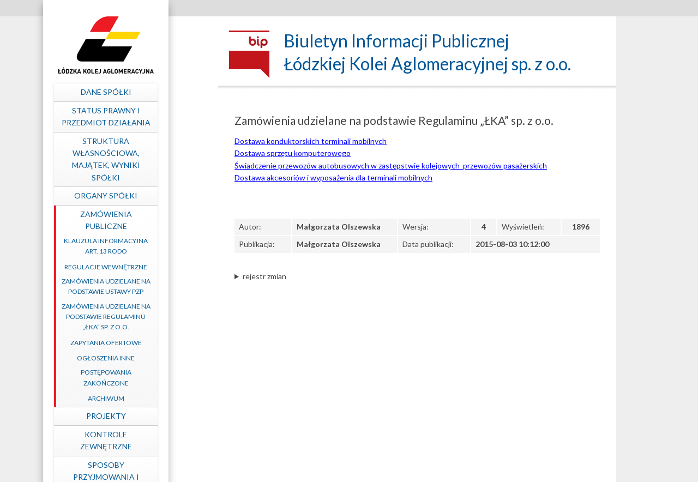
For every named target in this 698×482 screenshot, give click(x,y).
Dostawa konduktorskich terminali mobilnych (310, 141)
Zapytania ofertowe (150, 343)
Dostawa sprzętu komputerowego (292, 153)
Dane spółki (150, 92)
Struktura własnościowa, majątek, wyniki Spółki (150, 159)
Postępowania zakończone (150, 377)
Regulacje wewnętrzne (150, 267)
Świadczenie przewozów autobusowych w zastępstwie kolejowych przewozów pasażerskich (390, 165)
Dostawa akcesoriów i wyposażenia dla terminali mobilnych (333, 177)
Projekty (150, 415)
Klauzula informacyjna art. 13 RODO (150, 246)
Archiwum (150, 398)
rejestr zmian (264, 276)
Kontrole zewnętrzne (150, 440)
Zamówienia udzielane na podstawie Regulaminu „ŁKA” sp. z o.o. (150, 316)
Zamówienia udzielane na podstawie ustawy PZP (150, 286)
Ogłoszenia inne (150, 358)
